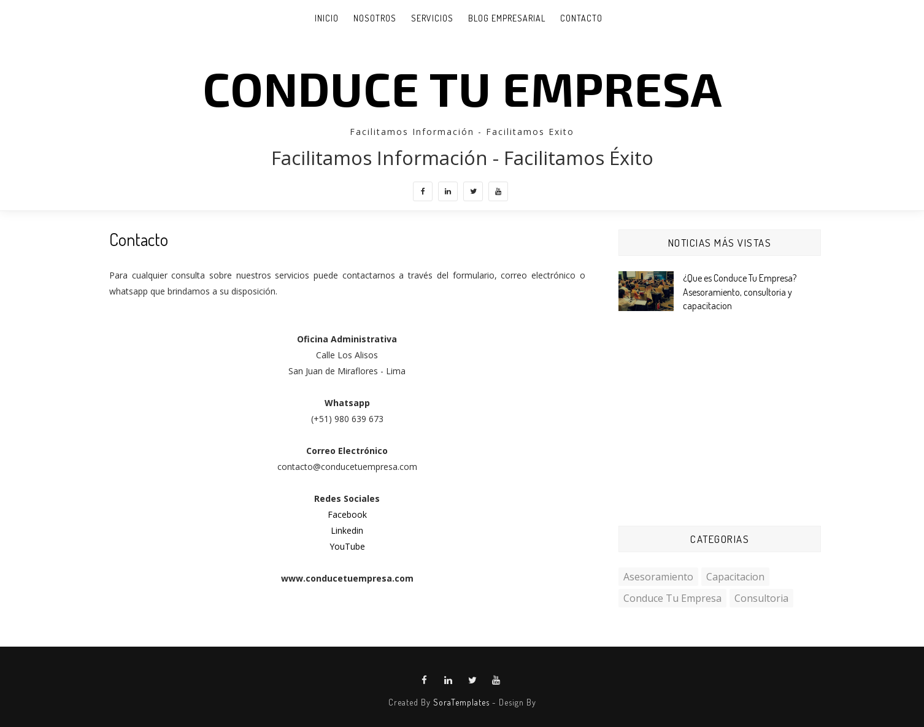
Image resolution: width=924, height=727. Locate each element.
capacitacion (735, 576)
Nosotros (374, 18)
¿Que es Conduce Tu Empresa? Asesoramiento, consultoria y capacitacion (739, 292)
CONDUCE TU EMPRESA (462, 88)
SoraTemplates (461, 702)
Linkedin (347, 530)
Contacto (581, 18)
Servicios (432, 18)
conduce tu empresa (672, 598)
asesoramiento (658, 576)
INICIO (327, 18)
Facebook (347, 514)
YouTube (347, 546)
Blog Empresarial (506, 18)
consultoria (761, 598)
